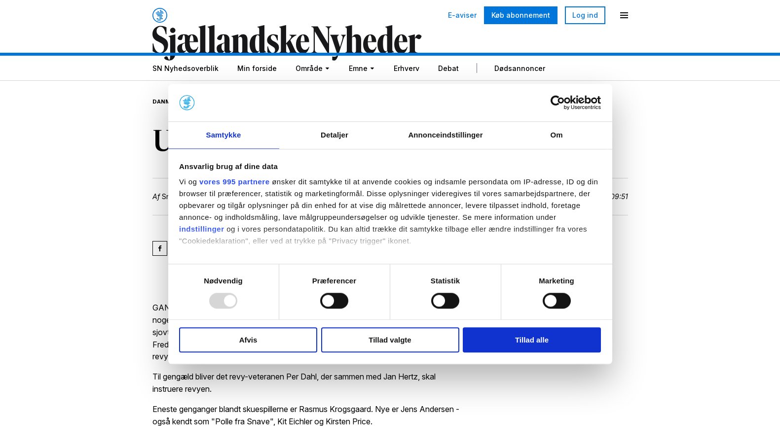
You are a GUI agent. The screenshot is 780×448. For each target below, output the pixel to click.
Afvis (248, 340)
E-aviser (462, 15)
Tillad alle (532, 340)
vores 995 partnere (234, 182)
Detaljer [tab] (334, 135)
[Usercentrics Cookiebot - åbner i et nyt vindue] (558, 102)
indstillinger (201, 230)
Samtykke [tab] (223, 135)
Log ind (585, 15)
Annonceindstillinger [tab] (445, 135)
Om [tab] (556, 135)
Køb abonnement (520, 15)
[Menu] (624, 15)
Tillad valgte (390, 340)
